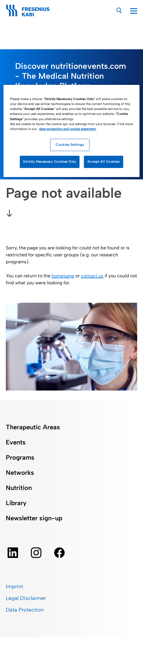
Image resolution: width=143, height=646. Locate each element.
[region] (71, 131)
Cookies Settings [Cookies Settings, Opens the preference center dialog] (70, 145)
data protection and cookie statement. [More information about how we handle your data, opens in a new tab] (67, 129)
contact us (92, 276)
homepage (63, 276)
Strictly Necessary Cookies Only (49, 162)
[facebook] (59, 553)
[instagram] (36, 553)
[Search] (119, 10)
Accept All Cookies (103, 162)
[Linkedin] (13, 553)
